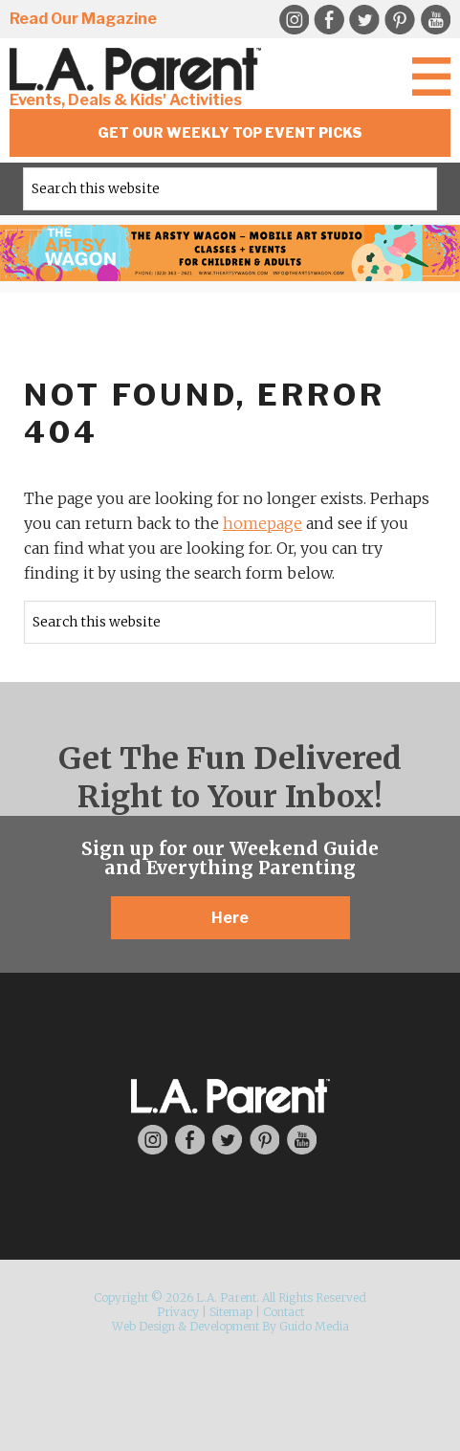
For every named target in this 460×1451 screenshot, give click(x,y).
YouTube (435, 20)
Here (230, 918)
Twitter (364, 20)
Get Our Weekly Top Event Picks (230, 132)
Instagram (293, 20)
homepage (262, 523)
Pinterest (399, 20)
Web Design (143, 1326)
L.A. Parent (139, 69)
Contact (283, 1312)
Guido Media (314, 1326)
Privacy (178, 1312)
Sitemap (230, 1312)
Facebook (329, 20)
